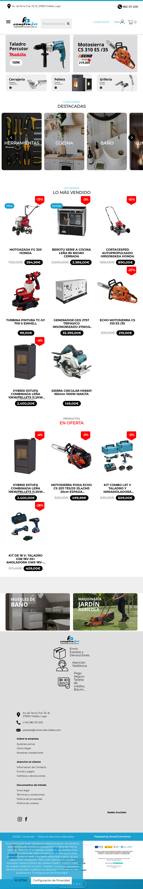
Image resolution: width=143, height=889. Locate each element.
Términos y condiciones (31, 794)
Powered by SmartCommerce (112, 836)
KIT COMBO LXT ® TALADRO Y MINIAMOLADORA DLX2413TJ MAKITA (117, 488)
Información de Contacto (31, 767)
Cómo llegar (24, 748)
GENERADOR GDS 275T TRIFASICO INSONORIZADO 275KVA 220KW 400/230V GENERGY (71, 324)
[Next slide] (131, 137)
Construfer (26, 22)
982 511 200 (130, 6)
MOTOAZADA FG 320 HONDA (26, 251)
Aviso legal (23, 790)
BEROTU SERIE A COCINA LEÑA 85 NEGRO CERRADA (71, 253)
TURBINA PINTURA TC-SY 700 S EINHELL (25, 322)
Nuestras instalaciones (30, 752)
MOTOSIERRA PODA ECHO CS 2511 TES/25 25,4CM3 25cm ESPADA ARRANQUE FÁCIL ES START (71, 488)
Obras (118, 22)
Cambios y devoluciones (31, 775)
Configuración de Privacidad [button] (51, 880)
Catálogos (101, 22)
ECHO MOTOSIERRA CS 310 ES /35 (117, 322)
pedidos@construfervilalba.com (42, 730)
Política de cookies (28, 803)
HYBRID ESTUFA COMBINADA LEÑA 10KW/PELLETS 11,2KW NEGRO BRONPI (25, 394)
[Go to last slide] (11, 137)
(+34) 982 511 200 (33, 722)
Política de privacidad (29, 799)
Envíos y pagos (25, 771)
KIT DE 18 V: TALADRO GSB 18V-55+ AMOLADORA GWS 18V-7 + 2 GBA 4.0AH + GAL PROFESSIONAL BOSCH (25, 559)
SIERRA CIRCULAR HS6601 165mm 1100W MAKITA (71, 392)
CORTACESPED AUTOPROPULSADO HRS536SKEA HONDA (117, 253)
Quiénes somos (26, 744)
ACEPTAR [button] (21, 880)
